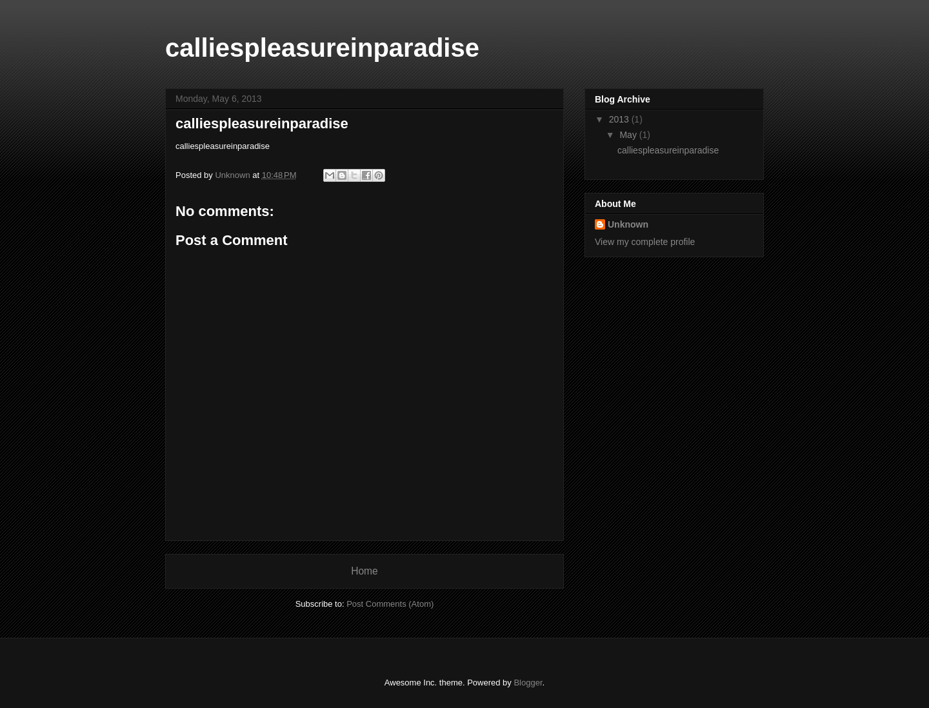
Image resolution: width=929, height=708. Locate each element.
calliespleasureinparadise (322, 48)
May (629, 135)
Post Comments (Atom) (390, 604)
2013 (620, 119)
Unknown (628, 224)
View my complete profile (645, 242)
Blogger (528, 682)
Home (364, 570)
